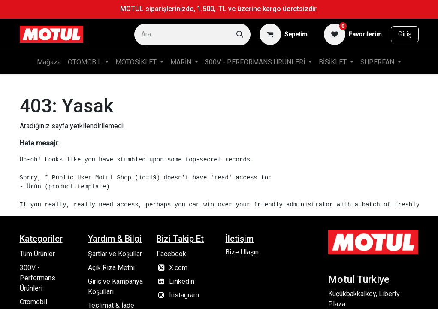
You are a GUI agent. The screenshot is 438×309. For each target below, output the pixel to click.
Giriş (404, 34)
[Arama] (240, 34)
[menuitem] (48, 62)
